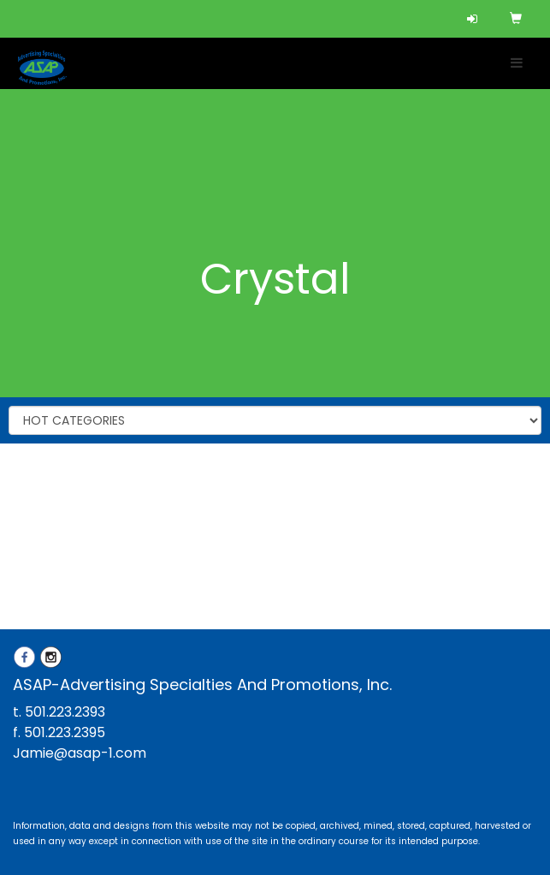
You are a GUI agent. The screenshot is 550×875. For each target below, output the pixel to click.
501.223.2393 (65, 712)
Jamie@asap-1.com (79, 753)
